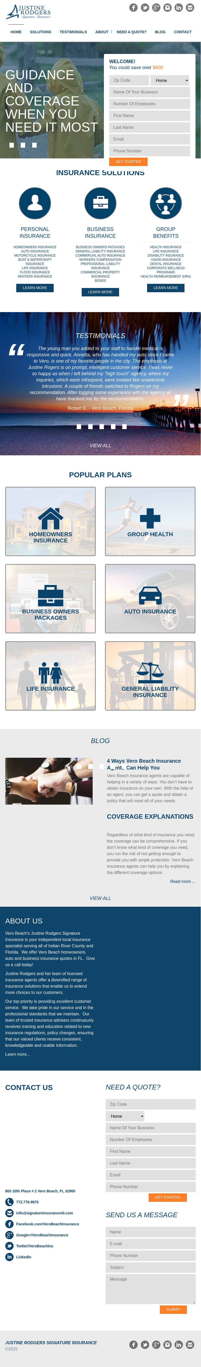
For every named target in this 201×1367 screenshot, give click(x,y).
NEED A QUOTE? (132, 32)
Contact (183, 32)
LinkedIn (23, 1257)
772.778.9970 (27, 1202)
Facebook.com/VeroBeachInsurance (47, 1224)
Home (15, 32)
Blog (160, 32)
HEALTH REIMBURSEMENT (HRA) (166, 276)
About (101, 32)
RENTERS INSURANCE (35, 276)
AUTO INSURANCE (35, 251)
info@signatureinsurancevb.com (44, 1213)
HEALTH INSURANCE (165, 247)
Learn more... (17, 1054)
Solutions (40, 32)
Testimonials (73, 32)
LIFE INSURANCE (35, 268)
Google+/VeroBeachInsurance (42, 1235)
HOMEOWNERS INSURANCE (35, 247)
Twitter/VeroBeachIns (34, 1246)
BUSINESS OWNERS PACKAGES (100, 247)
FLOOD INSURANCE (35, 272)
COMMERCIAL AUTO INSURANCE (100, 255)
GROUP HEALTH (150, 534)
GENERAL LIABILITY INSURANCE (100, 251)
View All (100, 445)
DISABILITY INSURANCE (166, 255)
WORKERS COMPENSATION (100, 260)
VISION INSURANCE (166, 260)
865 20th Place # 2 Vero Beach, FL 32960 (40, 1191)
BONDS (100, 281)
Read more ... (183, 881)
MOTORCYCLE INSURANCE (34, 255)
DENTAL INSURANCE (166, 264)
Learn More (35, 288)
